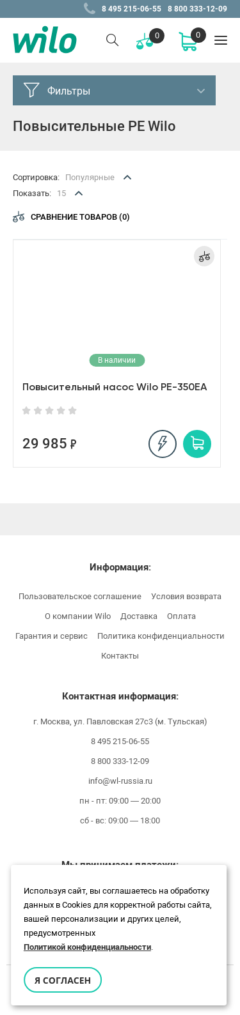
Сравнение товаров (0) (71, 216)
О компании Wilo (78, 616)
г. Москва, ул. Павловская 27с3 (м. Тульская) (120, 721)
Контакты (120, 655)
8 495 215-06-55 (131, 8)
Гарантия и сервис (51, 636)
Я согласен (63, 980)
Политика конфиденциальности (161, 636)
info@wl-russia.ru (120, 781)
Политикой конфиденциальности (87, 947)
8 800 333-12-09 (197, 8)
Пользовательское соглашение (80, 596)
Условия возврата (186, 596)
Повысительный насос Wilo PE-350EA (114, 387)
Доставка (138, 616)
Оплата (181, 616)
